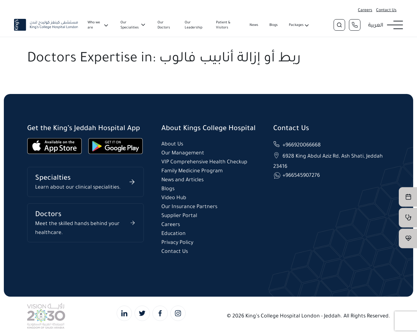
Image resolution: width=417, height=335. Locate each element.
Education (173, 233)
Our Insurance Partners (189, 206)
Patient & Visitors (223, 25)
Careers (365, 10)
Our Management (182, 153)
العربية (375, 25)
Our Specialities (129, 25)
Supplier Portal (179, 215)
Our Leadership (193, 25)
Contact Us (386, 10)
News (254, 24)
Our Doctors (164, 25)
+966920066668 (301, 145)
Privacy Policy (177, 242)
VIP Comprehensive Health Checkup (204, 162)
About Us (172, 144)
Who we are (94, 25)
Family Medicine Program (192, 171)
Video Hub (173, 197)
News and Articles (182, 179)
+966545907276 (301, 175)
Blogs (273, 24)
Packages (296, 24)
